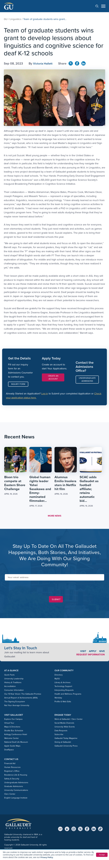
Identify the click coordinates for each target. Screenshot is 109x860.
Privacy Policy (47, 857)
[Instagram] (73, 829)
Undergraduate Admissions (87, 380)
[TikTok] (100, 829)
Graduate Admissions (13, 787)
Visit (83, 652)
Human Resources (12, 768)
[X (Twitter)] (80, 829)
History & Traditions (12, 683)
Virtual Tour (9, 723)
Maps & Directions (12, 727)
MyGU (57, 679)
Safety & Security (11, 779)
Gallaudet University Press (66, 746)
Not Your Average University (16, 706)
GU (6, 19)
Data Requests (60, 731)
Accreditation (10, 687)
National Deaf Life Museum (16, 742)
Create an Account (53, 377)
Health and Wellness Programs (67, 694)
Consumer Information (14, 690)
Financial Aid (9, 764)
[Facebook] (87, 829)
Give (102, 652)
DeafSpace (9, 750)
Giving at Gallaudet (62, 742)
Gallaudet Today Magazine (65, 739)
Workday (58, 698)
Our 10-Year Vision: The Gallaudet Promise (22, 694)
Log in (44, 393)
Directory (58, 675)
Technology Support (63, 687)
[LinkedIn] (93, 829)
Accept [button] (101, 855)
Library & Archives (62, 683)
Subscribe (58, 735)
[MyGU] (60, 829)
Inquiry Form (18, 384)
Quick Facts (9, 675)
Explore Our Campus (13, 719)
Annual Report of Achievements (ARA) (20, 698)
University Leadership (13, 679)
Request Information (90, 655)
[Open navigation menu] (103, 6)
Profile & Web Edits (62, 702)
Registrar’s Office (11, 771)
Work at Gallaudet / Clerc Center (68, 719)
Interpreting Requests (64, 690)
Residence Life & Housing (15, 775)
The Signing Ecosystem (14, 702)
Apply (92, 652)
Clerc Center (9, 794)
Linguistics (15, 19)
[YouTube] (67, 829)
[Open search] (98, 6)
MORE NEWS (54, 516)
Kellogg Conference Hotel (15, 735)
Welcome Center (11, 739)
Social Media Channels (64, 723)
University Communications (16, 791)
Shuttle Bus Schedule (13, 731)
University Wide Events (64, 727)
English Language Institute (15, 798)
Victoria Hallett (43, 63)
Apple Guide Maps (12, 746)
